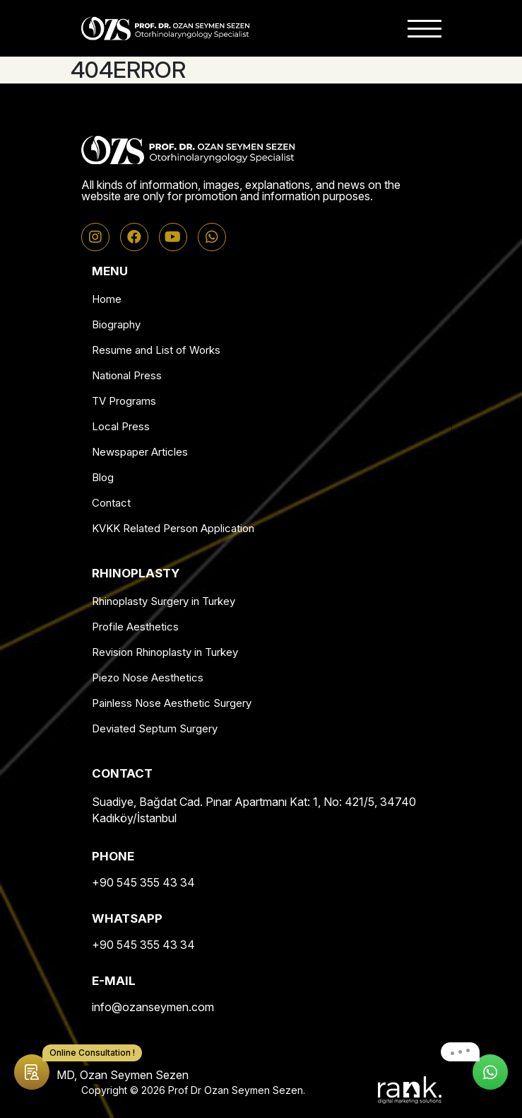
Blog (103, 477)
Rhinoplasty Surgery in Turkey (163, 601)
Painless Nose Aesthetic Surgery (171, 703)
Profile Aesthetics (135, 626)
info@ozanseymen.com (153, 1007)
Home (106, 299)
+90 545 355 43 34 (143, 882)
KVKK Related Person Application (173, 528)
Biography (116, 324)
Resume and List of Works (156, 350)
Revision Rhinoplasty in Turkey (165, 652)
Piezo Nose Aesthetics (147, 677)
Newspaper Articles (140, 452)
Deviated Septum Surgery (155, 728)
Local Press (121, 426)
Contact (111, 502)
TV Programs (124, 401)
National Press (127, 375)
